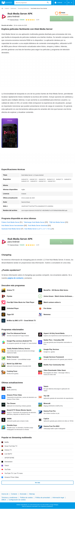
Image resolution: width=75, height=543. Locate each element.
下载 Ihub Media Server (57, 222)
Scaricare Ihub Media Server (11, 229)
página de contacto (15, 278)
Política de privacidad (42, 497)
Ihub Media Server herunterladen (13, 225)
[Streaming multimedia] (23, 8)
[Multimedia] (13, 8)
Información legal (58, 497)
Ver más (37, 482)
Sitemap (32, 494)
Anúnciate (23, 494)
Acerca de (5, 494)
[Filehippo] (7, 2)
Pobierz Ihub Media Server (10, 222)
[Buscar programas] (48, 3)
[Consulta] (32, 3)
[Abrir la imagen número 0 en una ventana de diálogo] (10, 133)
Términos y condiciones (9, 497)
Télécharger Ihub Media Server (34, 222)
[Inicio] (2, 8)
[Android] (7, 8)
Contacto (14, 494)
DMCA (4, 500)
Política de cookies (26, 497)
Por (13, 19)
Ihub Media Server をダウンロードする (37, 229)
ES (70, 3)
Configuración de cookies (17, 500)
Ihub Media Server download (37, 225)
